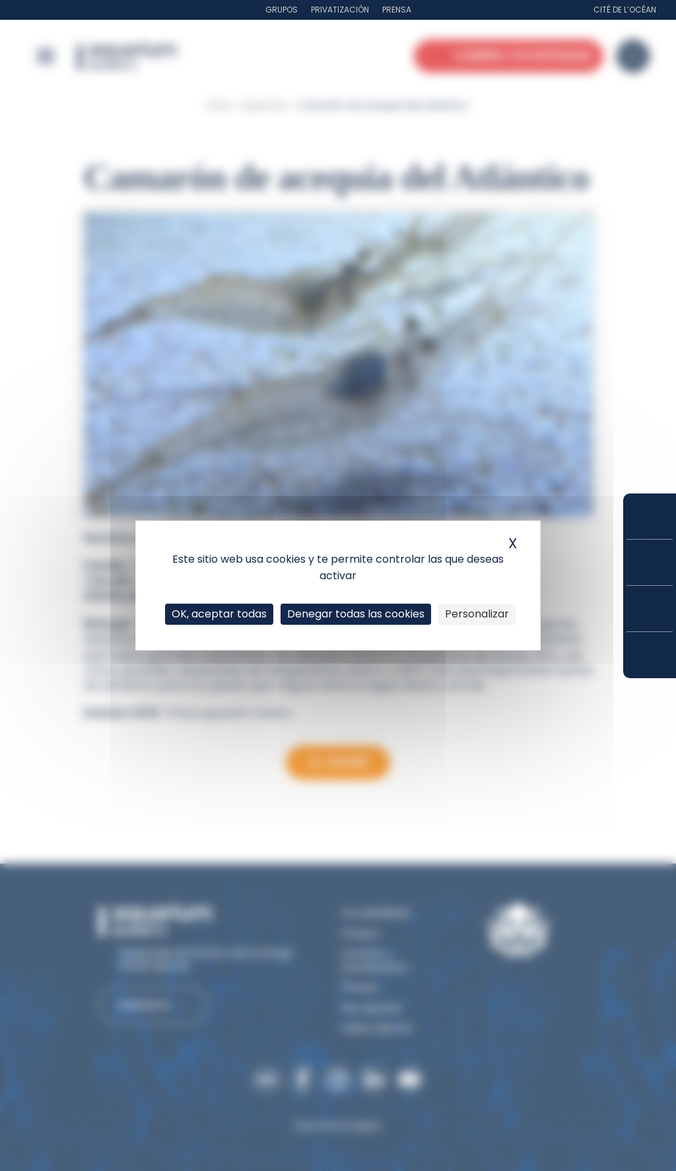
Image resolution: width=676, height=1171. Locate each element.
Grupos (281, 9)
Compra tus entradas (649, 516)
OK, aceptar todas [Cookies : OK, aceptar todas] (219, 613)
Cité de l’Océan (624, 9)
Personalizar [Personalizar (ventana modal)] (477, 613)
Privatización (340, 9)
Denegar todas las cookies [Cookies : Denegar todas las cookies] (355, 613)
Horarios (649, 608)
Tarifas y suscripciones (649, 562)
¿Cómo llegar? (649, 655)
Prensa (396, 9)
